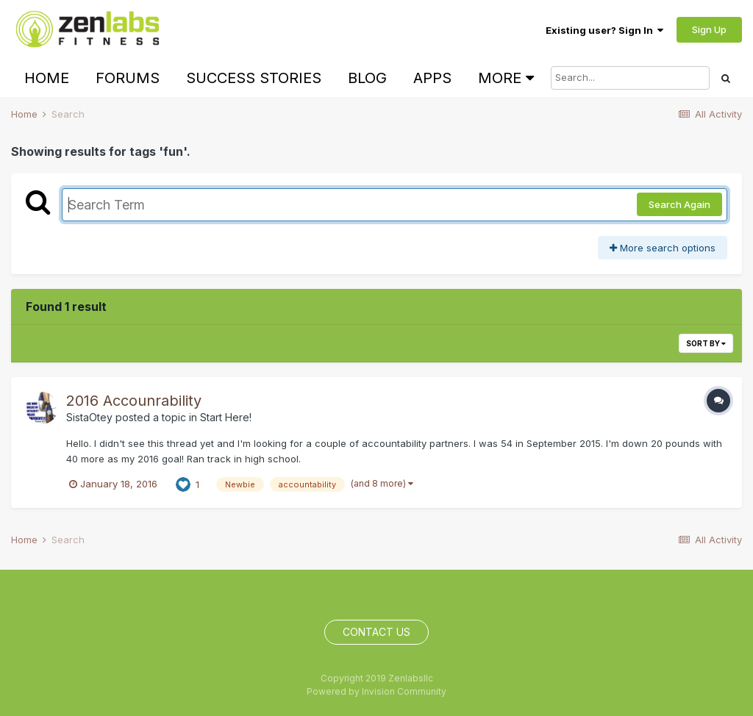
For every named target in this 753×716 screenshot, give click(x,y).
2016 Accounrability (133, 400)
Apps (432, 78)
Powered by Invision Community (376, 691)
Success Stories (253, 78)
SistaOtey (89, 417)
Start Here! (225, 417)
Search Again (679, 204)
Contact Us (376, 632)
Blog (367, 78)
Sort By (706, 343)
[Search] (630, 78)
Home (46, 78)
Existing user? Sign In (604, 30)
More (506, 78)
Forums (128, 78)
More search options (662, 248)
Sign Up (709, 29)
